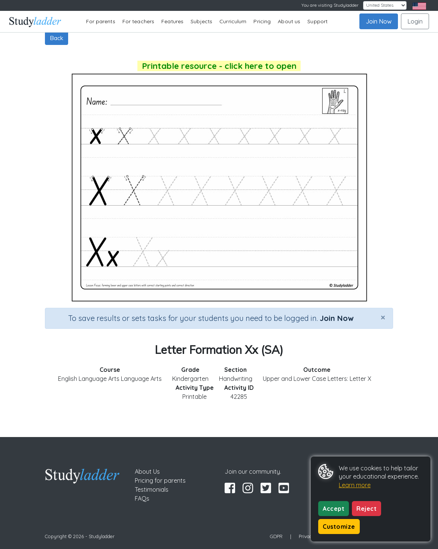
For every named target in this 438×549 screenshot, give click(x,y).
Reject (366, 508)
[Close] (383, 317)
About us (289, 21)
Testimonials (151, 489)
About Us (147, 471)
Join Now (379, 21)
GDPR (276, 536)
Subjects (201, 21)
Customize (339, 526)
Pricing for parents (160, 480)
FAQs (142, 498)
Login (415, 21)
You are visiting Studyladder (330, 5)
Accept (333, 508)
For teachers (138, 21)
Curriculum (232, 21)
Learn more (355, 485)
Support (317, 21)
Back (56, 38)
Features (172, 21)
